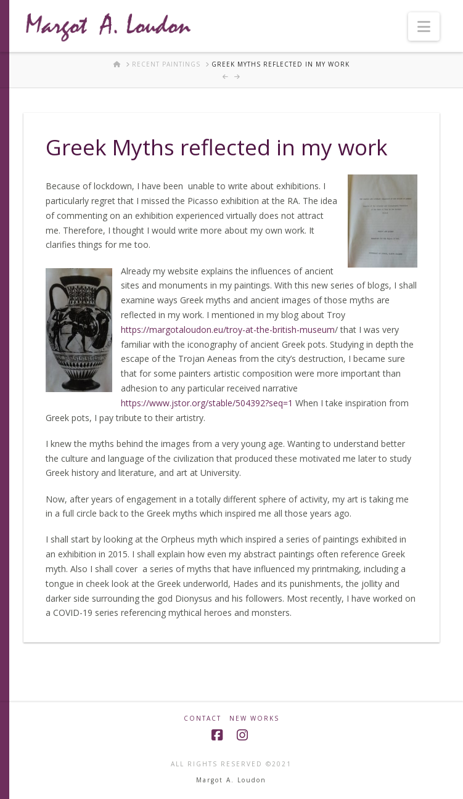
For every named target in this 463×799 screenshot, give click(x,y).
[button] (424, 26)
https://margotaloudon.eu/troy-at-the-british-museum (228, 329)
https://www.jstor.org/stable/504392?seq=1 (207, 403)
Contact (202, 719)
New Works (254, 719)
